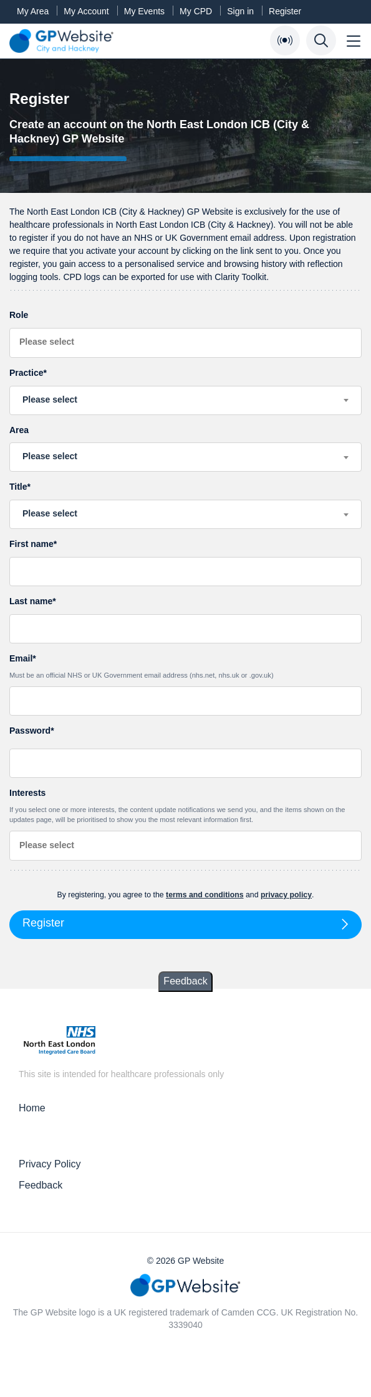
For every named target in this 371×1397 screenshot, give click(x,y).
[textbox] (185, 399)
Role (18, 315)
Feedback (185, 981)
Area (19, 430)
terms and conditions (205, 894)
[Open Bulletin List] (285, 40)
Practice (26, 373)
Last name (30, 601)
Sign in (240, 11)
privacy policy (286, 894)
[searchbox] (185, 342)
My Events (144, 11)
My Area (33, 11)
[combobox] (185, 343)
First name (31, 544)
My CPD (196, 11)
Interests (185, 806)
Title (18, 487)
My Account (86, 11)
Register (285, 11)
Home (32, 1108)
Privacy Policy (50, 1164)
